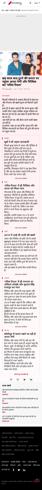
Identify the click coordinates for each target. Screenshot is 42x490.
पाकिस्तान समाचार (19, 450)
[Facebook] (11, 380)
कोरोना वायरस (29, 433)
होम (3, 10)
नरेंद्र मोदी (4, 437)
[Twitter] (24, 380)
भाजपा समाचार (23, 442)
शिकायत (12, 465)
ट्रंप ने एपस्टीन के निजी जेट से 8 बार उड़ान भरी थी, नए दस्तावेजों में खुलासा (19, 418)
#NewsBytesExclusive (26, 437)
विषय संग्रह (36, 465)
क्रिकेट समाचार (22, 446)
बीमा (3, 412)
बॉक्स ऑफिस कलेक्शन (8, 446)
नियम (24, 462)
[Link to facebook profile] (13, 470)
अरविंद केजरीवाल (7, 433)
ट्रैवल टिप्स (13, 437)
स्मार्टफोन (5, 395)
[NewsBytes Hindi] (15, 3)
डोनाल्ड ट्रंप (5, 421)
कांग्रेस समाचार (19, 433)
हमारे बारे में (5, 462)
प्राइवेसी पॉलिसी (15, 462)
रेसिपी (37, 450)
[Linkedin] (31, 380)
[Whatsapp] (17, 380)
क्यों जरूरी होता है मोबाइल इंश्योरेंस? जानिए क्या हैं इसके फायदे (20, 391)
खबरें (6, 10)
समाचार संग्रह (27, 465)
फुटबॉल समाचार (33, 446)
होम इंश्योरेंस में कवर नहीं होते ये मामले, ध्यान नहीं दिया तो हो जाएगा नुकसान (20, 409)
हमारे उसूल (5, 465)
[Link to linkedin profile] (24, 470)
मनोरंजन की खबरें (15, 10)
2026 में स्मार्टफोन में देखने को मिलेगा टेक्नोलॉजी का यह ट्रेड (20, 400)
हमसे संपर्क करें (32, 462)
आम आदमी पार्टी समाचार (9, 442)
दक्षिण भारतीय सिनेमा (8, 454)
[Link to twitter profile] (19, 470)
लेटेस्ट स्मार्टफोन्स (7, 450)
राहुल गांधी (30, 450)
